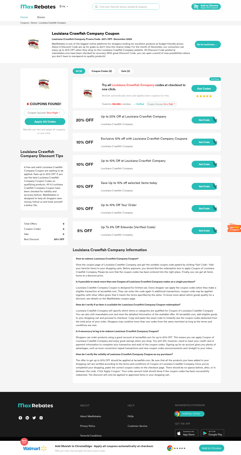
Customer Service (137, 426)
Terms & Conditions (91, 435)
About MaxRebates (90, 416)
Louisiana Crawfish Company (52, 22)
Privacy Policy (87, 426)
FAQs (131, 416)
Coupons (24, 22)
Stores (34, 22)
